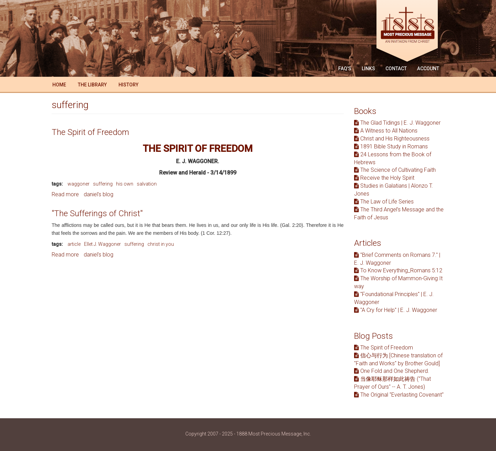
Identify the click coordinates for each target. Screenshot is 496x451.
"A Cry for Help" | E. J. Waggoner (395, 310)
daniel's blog (98, 194)
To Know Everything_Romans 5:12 (398, 270)
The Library (92, 84)
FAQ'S (344, 68)
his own (124, 184)
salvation (147, 184)
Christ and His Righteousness (392, 138)
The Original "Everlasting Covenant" (399, 394)
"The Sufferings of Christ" (97, 213)
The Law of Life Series (384, 201)
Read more (65, 194)
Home (59, 84)
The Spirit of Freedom (90, 132)
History (128, 84)
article (74, 244)
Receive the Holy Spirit (384, 178)
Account (428, 68)
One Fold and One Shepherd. (391, 371)
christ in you (160, 244)
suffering (103, 184)
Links (368, 68)
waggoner (79, 184)
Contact (396, 68)
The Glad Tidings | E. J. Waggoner (397, 122)
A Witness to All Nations (385, 130)
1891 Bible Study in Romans (391, 146)
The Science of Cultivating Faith (395, 170)
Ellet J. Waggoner (102, 244)
